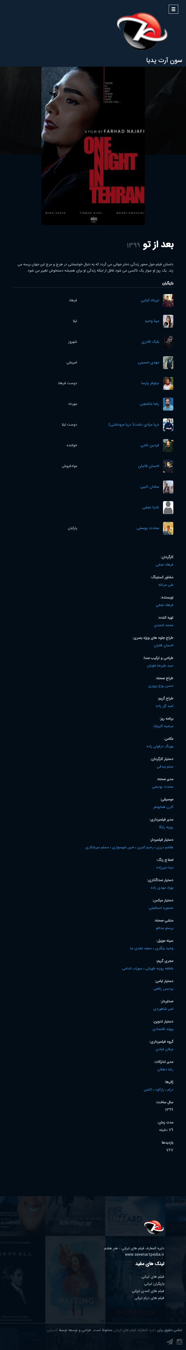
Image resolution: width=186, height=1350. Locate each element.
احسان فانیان (148, 466)
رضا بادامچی (149, 404)
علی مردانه (165, 585)
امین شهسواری (123, 847)
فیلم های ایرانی (153, 1277)
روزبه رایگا (166, 827)
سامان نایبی (149, 487)
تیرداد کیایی (150, 301)
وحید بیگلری (164, 948)
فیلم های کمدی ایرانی (148, 1291)
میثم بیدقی (165, 767)
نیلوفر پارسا (150, 383)
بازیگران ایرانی (154, 1284)
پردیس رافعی (163, 989)
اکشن (148, 1090)
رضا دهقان (165, 1070)
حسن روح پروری (160, 686)
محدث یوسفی (148, 528)
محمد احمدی (163, 625)
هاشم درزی (164, 847)
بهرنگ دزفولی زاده (159, 746)
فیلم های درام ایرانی (149, 1298)
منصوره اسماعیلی (161, 908)
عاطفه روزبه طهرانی (159, 969)
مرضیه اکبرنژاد (163, 726)
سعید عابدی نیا (141, 948)
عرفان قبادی (164, 1049)
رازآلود (159, 1090)
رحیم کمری (145, 847)
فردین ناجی (149, 446)
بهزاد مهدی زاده (162, 888)
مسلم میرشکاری (97, 847)
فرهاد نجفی (164, 565)
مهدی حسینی (148, 363)
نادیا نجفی (150, 508)
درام (170, 1090)
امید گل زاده (164, 706)
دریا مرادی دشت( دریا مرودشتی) (133, 425)
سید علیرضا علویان (160, 666)
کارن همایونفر (163, 807)
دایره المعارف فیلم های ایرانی (134, 1330)
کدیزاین (52, 1330)
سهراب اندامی (132, 969)
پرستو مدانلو (164, 928)
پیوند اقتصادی (162, 1029)
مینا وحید (152, 321)
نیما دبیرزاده (164, 868)
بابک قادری (150, 342)
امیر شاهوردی (163, 1009)
